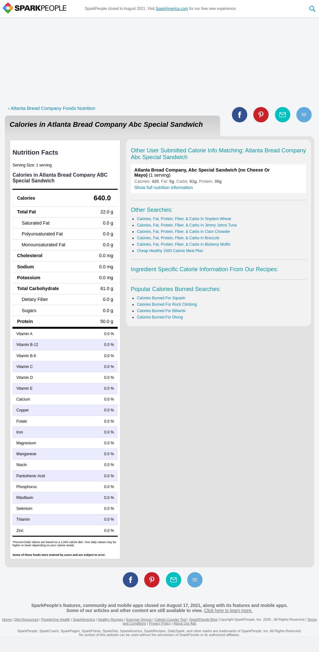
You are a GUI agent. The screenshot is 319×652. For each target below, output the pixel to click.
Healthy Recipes (110, 619)
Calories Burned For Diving (160, 317)
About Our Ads (185, 623)
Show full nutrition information (163, 187)
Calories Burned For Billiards (161, 311)
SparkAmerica (84, 619)
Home (6, 619)
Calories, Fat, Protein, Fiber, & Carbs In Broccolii (178, 238)
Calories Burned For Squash (161, 298)
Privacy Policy (160, 623)
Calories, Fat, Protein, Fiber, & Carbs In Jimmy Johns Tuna (187, 225)
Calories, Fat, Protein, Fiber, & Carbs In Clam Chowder (183, 231)
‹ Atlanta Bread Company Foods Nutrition (51, 108)
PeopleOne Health (55, 619)
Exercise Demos (139, 619)
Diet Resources (26, 619)
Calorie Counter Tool (171, 619)
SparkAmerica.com (172, 8)
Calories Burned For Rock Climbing (167, 304)
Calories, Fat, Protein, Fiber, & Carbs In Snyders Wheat (184, 219)
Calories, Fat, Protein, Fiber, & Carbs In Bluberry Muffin (183, 244)
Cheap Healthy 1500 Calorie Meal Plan (170, 251)
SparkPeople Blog (203, 619)
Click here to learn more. (228, 610)
